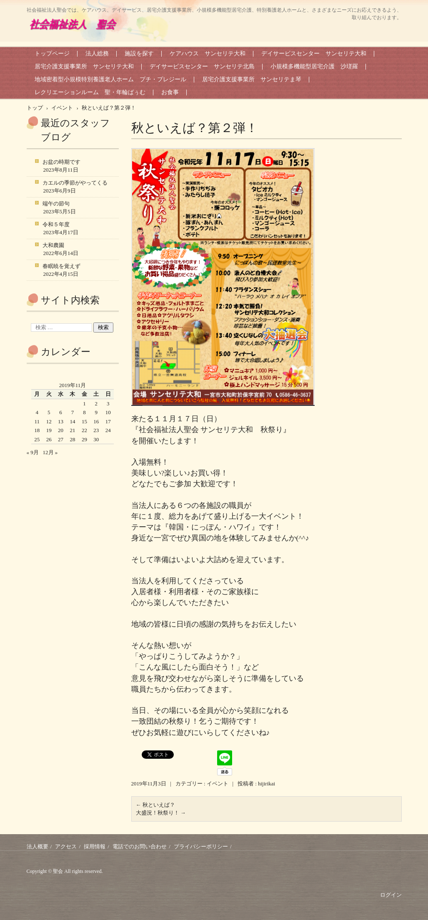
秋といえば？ (155, 805)
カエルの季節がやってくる (75, 183)
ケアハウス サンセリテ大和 (207, 53)
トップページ (52, 53)
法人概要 (37, 846)
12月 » (50, 452)
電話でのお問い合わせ (140, 846)
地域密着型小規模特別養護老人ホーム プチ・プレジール (110, 79)
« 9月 (33, 452)
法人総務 (97, 53)
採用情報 (94, 846)
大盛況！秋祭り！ (161, 813)
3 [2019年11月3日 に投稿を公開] (108, 403)
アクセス (66, 846)
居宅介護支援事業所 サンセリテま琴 (251, 79)
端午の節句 (56, 203)
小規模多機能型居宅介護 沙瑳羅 (314, 66)
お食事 (170, 92)
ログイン (391, 895)
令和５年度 (56, 224)
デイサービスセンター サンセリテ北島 (202, 66)
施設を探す (139, 53)
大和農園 (53, 245)
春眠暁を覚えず (61, 266)
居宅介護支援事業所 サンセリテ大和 (84, 66)
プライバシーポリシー (201, 846)
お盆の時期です (61, 162)
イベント (217, 783)
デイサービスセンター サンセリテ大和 (313, 53)
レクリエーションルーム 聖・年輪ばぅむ (90, 92)
